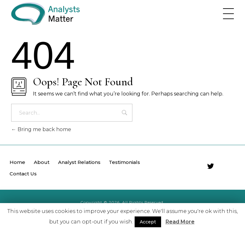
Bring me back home (41, 129)
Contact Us (23, 174)
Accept (148, 222)
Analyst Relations (79, 162)
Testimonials (124, 162)
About (41, 162)
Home (17, 162)
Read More (180, 222)
